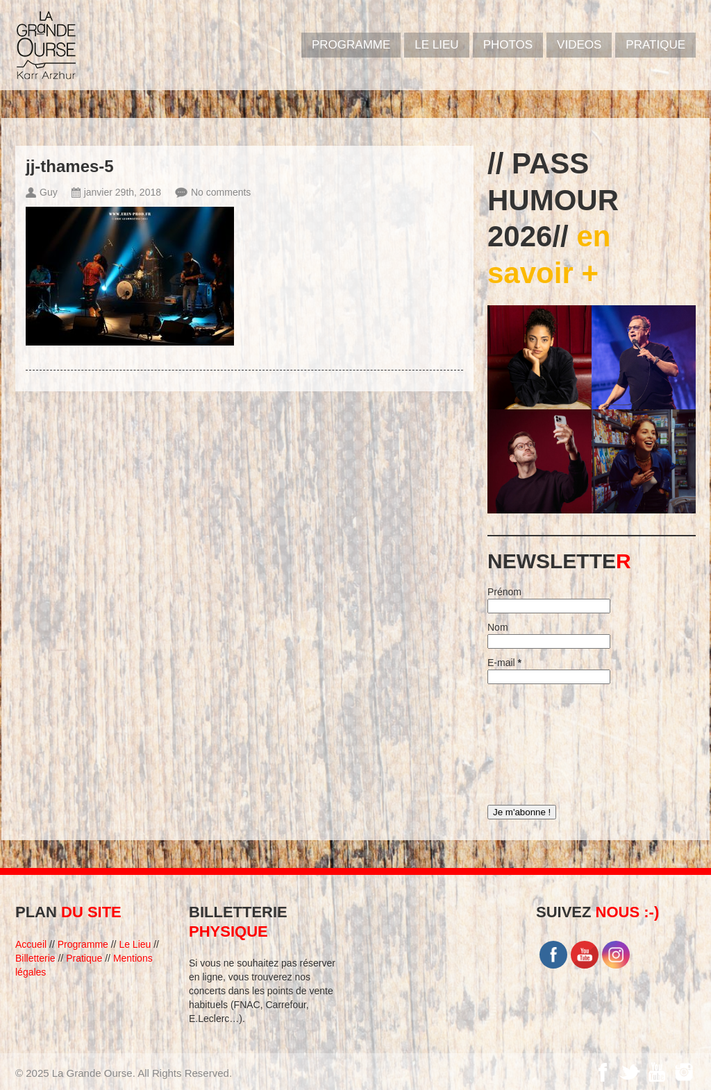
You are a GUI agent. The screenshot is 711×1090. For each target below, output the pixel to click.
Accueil (31, 944)
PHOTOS (508, 44)
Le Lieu (436, 44)
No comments (221, 192)
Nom (497, 627)
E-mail (504, 662)
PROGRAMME (351, 44)
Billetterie (35, 958)
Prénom (504, 591)
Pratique (655, 44)
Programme (83, 944)
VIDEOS (579, 44)
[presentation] (544, 741)
